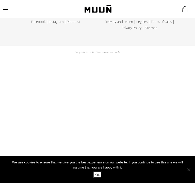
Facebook (38, 22)
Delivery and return (119, 22)
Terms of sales (161, 22)
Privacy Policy (131, 28)
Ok (97, 175)
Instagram (56, 22)
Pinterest (73, 22)
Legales (142, 22)
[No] (188, 169)
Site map (151, 28)
